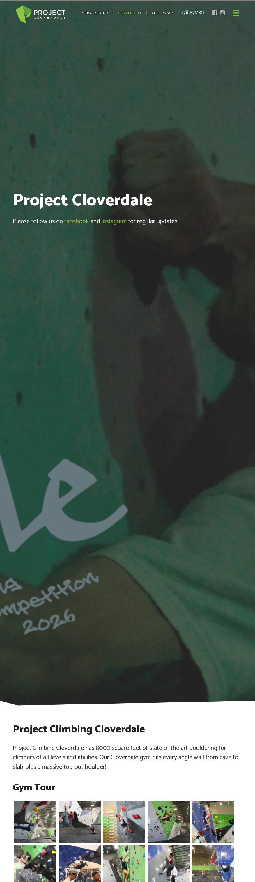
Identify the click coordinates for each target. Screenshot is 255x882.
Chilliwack (163, 13)
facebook (76, 221)
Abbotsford (95, 13)
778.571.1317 (193, 12)
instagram (114, 221)
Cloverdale (130, 13)
